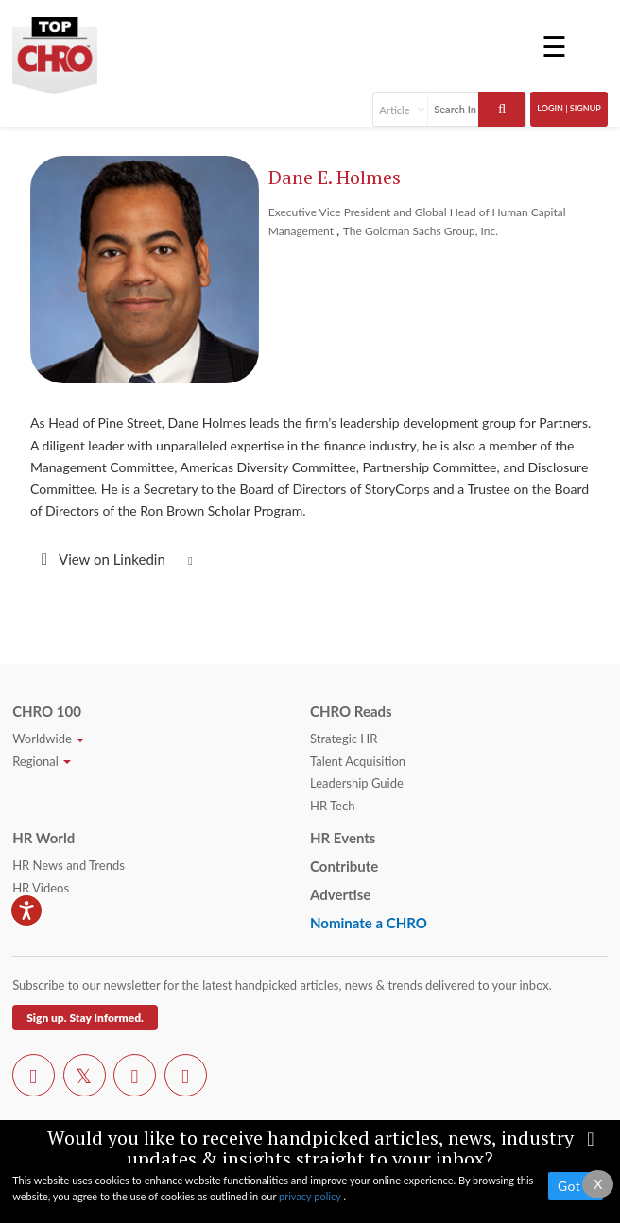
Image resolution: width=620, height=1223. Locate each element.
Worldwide (48, 738)
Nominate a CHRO (368, 922)
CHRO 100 (46, 711)
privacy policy (311, 1196)
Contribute (344, 866)
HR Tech (332, 805)
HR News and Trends (68, 865)
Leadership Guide (357, 782)
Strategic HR (343, 738)
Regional (41, 761)
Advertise (340, 894)
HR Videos (40, 887)
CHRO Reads (351, 711)
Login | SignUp (569, 108)
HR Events (342, 837)
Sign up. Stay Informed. (85, 1018)
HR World (43, 837)
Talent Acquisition (357, 761)
